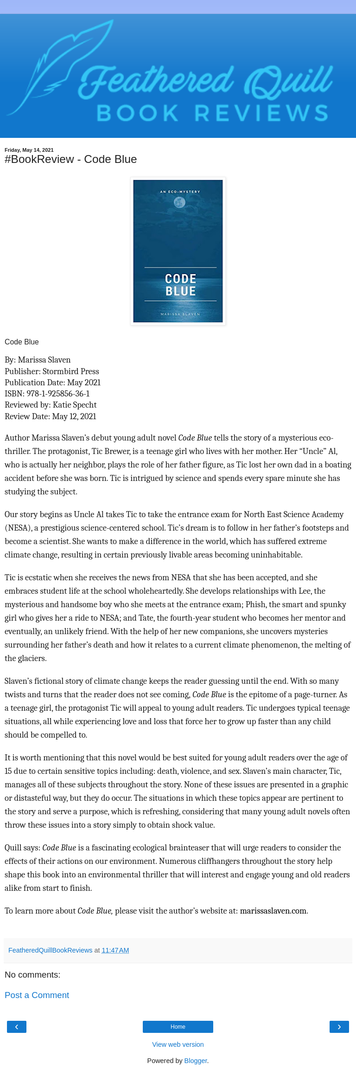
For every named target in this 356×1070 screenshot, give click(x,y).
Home (178, 1027)
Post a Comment (37, 995)
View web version (178, 1044)
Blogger (195, 1060)
